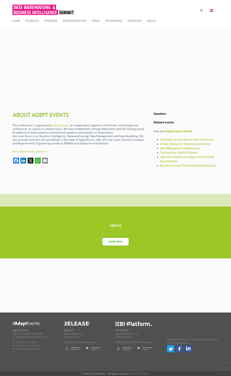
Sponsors (134, 21)
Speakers (50, 21)
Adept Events (60, 125)
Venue (95, 21)
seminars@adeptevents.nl (31, 337)
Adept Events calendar (178, 131)
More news (115, 241)
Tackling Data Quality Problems (179, 152)
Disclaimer (143, 373)
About (151, 21)
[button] (170, 348)
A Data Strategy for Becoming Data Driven (185, 144)
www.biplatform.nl (127, 333)
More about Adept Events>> (29, 151)
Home (16, 21)
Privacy (132, 373)
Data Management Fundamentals (180, 148)
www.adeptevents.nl (28, 349)
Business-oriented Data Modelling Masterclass (188, 165)
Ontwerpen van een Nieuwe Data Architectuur (187, 139)
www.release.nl (73, 333)
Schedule (32, 21)
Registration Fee (74, 21)
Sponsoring (113, 21)
